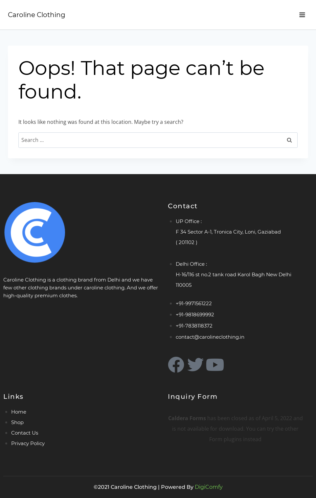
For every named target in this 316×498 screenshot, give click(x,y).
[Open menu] (302, 15)
